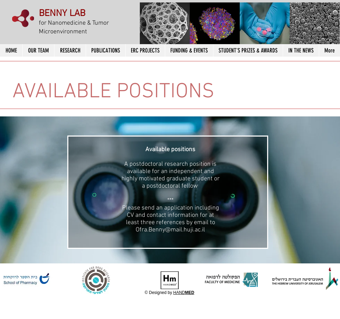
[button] (165, 24)
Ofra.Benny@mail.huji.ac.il (170, 230)
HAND (183, 292)
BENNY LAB (62, 13)
